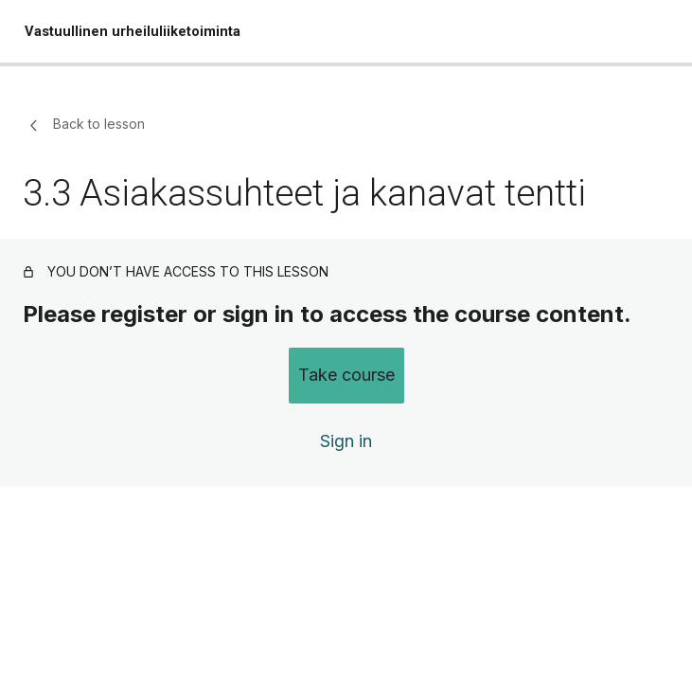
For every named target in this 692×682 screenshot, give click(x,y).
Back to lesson (84, 125)
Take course (346, 375)
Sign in (346, 441)
